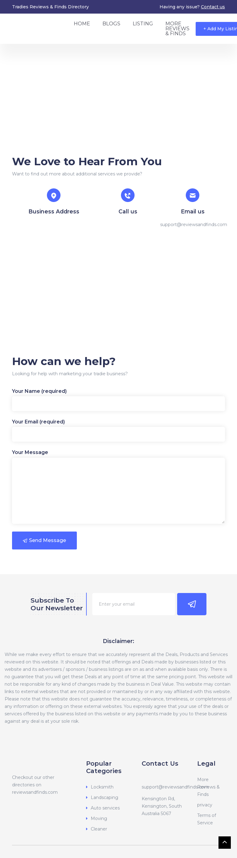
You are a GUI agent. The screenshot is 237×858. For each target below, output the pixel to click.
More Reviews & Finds (177, 28)
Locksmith (102, 787)
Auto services (105, 808)
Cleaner (99, 829)
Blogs (111, 24)
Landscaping (104, 797)
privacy (204, 805)
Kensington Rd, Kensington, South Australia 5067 (162, 806)
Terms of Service (206, 819)
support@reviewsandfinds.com (175, 787)
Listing (143, 24)
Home (82, 24)
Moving (99, 818)
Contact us (213, 7)
